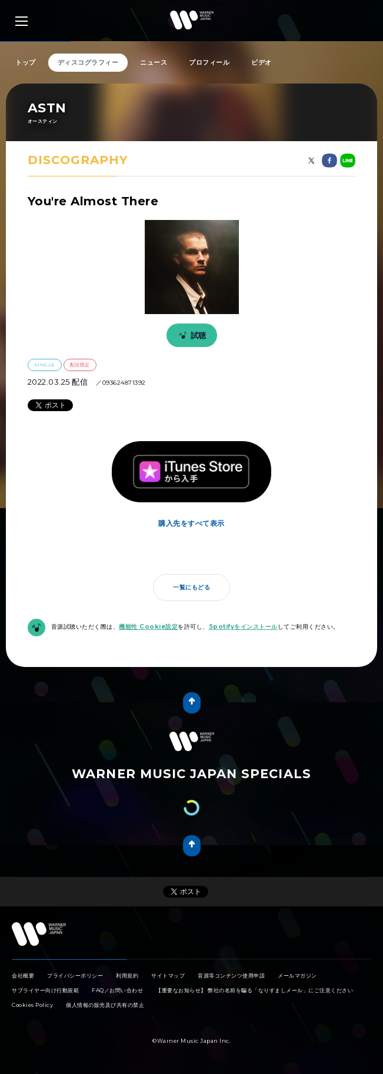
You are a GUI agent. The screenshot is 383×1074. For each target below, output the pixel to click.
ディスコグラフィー (88, 62)
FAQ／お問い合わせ (117, 990)
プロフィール (209, 62)
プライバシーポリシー (75, 975)
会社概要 (23, 975)
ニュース (153, 62)
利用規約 (127, 975)
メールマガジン (297, 975)
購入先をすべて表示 (191, 523)
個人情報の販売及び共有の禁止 (105, 1005)
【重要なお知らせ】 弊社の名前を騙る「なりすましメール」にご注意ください (254, 990)
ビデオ (261, 62)
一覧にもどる (191, 587)
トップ (25, 62)
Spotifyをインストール (243, 627)
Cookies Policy (32, 1005)
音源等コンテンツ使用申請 (231, 975)
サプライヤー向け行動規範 (45, 990)
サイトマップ (168, 975)
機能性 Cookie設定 (148, 627)
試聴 (190, 335)
